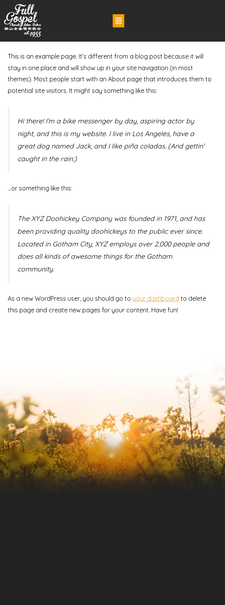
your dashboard (155, 298)
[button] (118, 20)
